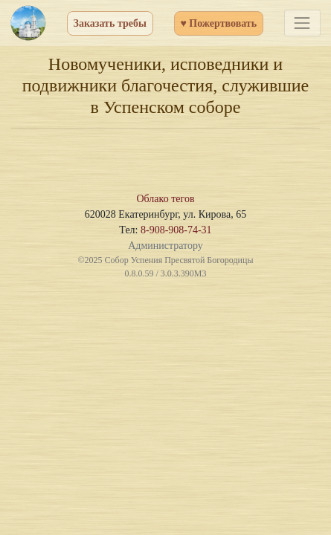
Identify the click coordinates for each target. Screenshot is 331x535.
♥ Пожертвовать (219, 23)
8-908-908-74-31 (176, 230)
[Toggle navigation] (302, 23)
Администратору (165, 245)
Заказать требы (110, 23)
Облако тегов (165, 198)
